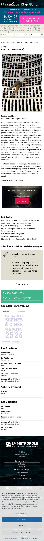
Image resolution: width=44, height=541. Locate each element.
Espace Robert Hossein (22, 364)
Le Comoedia (22, 428)
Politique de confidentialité (29, 538)
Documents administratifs (22, 478)
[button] (40, 489)
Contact (22, 467)
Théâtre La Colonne (22, 375)
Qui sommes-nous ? (22, 461)
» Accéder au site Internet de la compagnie (21, 246)
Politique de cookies (11, 538)
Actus (23, 4)
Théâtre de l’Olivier (22, 369)
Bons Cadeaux (26, 4)
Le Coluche (22, 407)
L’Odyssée (22, 412)
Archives (22, 475)
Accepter (22, 519)
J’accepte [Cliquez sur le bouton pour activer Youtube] (22, 201)
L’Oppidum (22, 353)
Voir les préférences (22, 532)
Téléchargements (22, 473)
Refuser (22, 526)
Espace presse (22, 284)
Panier (37, 4)
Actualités (21, 464)
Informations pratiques (22, 470)
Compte (33, 4)
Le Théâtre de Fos (22, 359)
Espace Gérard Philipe (22, 380)
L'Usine (22, 392)
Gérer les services (21, 513)
